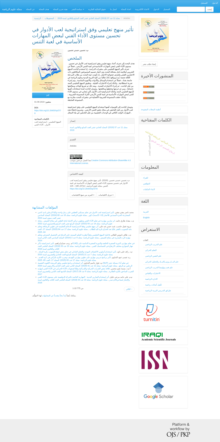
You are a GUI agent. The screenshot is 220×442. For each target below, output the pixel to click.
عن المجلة (30, 9)
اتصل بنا (113, 9)
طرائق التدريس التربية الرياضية (158, 290)
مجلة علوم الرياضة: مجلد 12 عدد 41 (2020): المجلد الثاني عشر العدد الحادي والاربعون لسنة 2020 (77, 266)
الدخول (215, 3)
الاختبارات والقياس (152, 273)
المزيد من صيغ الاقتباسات (83, 195)
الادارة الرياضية (151, 279)
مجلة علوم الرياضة (12, 9)
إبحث (209, 9)
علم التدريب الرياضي (153, 244)
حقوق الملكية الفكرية (97, 9)
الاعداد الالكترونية (142, 9)
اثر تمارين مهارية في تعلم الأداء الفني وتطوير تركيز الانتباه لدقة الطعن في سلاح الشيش (79, 221)
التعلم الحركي (151, 250)
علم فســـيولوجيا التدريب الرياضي (159, 267)
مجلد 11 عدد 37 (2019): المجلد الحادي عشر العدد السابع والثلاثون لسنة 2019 (89, 18)
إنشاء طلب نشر (149, 64)
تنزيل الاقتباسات (106, 195)
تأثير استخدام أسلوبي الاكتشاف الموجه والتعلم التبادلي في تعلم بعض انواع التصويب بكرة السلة (77, 252)
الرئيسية (37, 18)
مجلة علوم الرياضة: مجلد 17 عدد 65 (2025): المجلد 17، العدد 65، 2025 (67, 260)
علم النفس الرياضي (153, 256)
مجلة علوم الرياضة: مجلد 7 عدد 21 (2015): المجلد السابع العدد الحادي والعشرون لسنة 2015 (75, 254)
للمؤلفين (146, 183)
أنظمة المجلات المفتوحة (151, 109)
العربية (146, 212)
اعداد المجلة (126, 9)
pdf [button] (47, 95)
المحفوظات (49, 18)
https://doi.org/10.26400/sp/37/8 (84, 189)
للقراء (145, 178)
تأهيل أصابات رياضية (153, 285)
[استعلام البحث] (191, 9)
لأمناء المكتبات (149, 189)
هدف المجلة (44, 9)
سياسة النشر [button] (78, 9)
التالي (129, 289)
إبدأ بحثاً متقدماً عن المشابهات (54, 295)
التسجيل (204, 3)
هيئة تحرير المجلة (60, 9)
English (146, 217)
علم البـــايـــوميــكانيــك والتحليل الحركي (161, 262)
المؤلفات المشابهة (45, 207)
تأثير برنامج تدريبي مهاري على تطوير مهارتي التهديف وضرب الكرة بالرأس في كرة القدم (74, 257)
